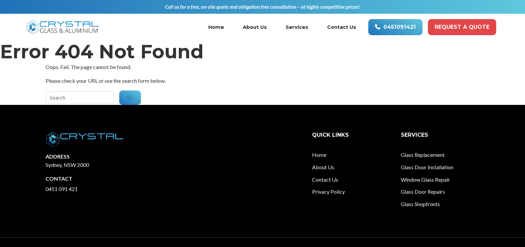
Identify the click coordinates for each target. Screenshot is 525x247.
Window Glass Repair (425, 179)
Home (216, 27)
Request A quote (462, 27)
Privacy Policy (328, 191)
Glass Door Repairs (423, 191)
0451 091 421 (62, 189)
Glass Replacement (423, 154)
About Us (255, 27)
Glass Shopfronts (420, 204)
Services (297, 27)
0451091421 (395, 27)
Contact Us (341, 27)
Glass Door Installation (427, 167)
